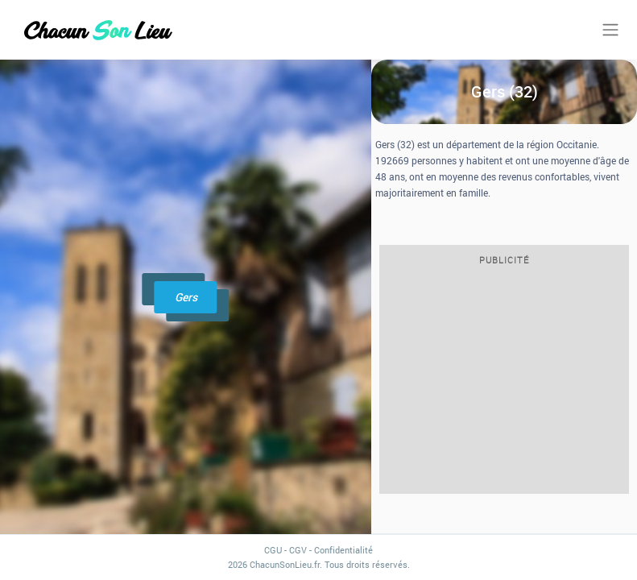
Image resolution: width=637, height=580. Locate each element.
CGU (273, 550)
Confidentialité (343, 550)
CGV (298, 550)
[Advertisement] (504, 384)
